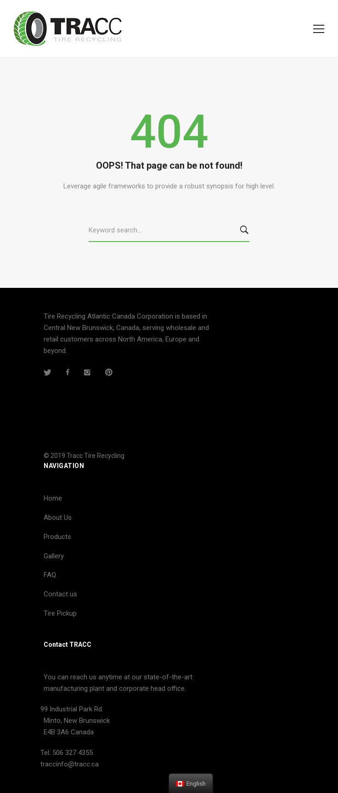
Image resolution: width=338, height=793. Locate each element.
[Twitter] (47, 372)
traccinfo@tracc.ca (69, 764)
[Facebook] (68, 372)
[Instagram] (87, 372)
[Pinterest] (109, 372)
